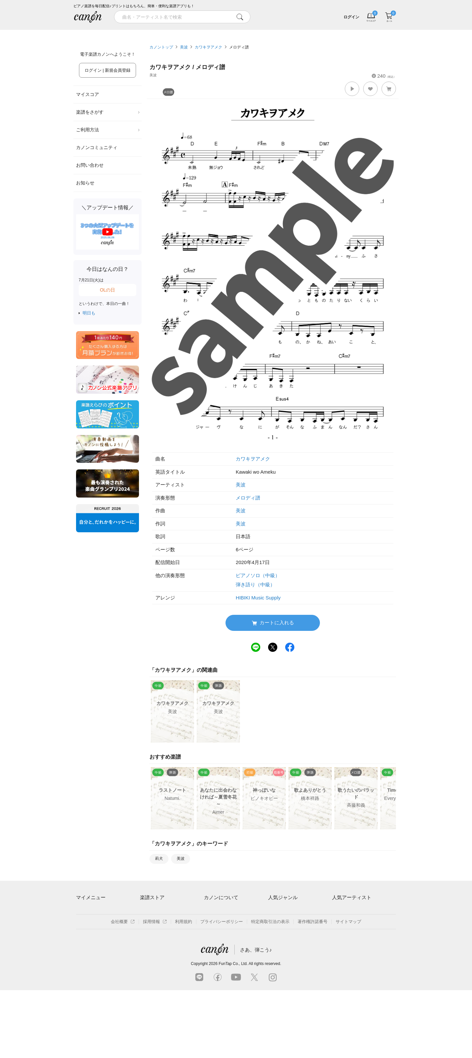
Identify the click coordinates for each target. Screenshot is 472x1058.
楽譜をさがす (108, 112)
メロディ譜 (239, 47)
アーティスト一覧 (157, 910)
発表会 (274, 955)
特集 (114, 32)
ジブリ (274, 944)
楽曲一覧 (148, 921)
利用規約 (183, 989)
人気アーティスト (351, 897)
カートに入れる (273, 623)
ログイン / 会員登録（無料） (103, 921)
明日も (89, 313)
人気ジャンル (283, 897)
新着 (276, 32)
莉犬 (159, 858)
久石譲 (338, 955)
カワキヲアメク (208, 47)
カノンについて (221, 897)
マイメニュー (91, 897)
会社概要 (123, 989)
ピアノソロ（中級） (258, 575)
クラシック (278, 921)
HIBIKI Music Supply (258, 597)
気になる (358, 32)
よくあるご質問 (219, 944)
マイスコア (87, 94)
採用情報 (155, 989)
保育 (272, 932)
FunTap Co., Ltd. (233, 1031)
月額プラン (214, 921)
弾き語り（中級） (255, 584)
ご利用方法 (108, 129)
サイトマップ (348, 989)
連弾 (272, 910)
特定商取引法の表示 (270, 989)
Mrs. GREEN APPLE (351, 921)
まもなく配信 (153, 955)
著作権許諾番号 (312, 989)
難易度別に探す (155, 932)
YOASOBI (341, 944)
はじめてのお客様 (221, 932)
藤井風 (338, 910)
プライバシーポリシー (221, 989)
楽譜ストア (152, 897)
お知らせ (85, 182)
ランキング (195, 32)
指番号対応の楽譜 (157, 966)
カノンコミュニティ (96, 147)
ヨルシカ (340, 932)
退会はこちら (89, 932)
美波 (184, 47)
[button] (352, 89)
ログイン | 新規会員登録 (108, 70)
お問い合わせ (90, 165)
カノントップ (161, 47)
